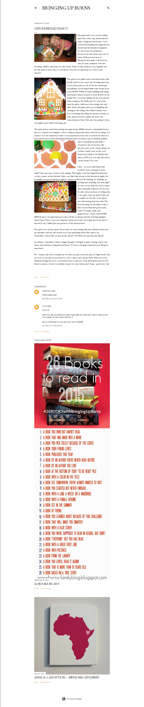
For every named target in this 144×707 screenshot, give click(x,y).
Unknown (46, 291)
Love (44, 306)
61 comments (46, 682)
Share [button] (36, 277)
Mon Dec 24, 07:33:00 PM (52, 326)
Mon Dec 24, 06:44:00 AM (52, 299)
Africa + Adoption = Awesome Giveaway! (66, 677)
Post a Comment (41, 332)
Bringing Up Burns (66, 8)
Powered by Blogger (72, 698)
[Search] (108, 7)
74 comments (46, 589)
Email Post (45, 277)
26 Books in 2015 (46, 584)
